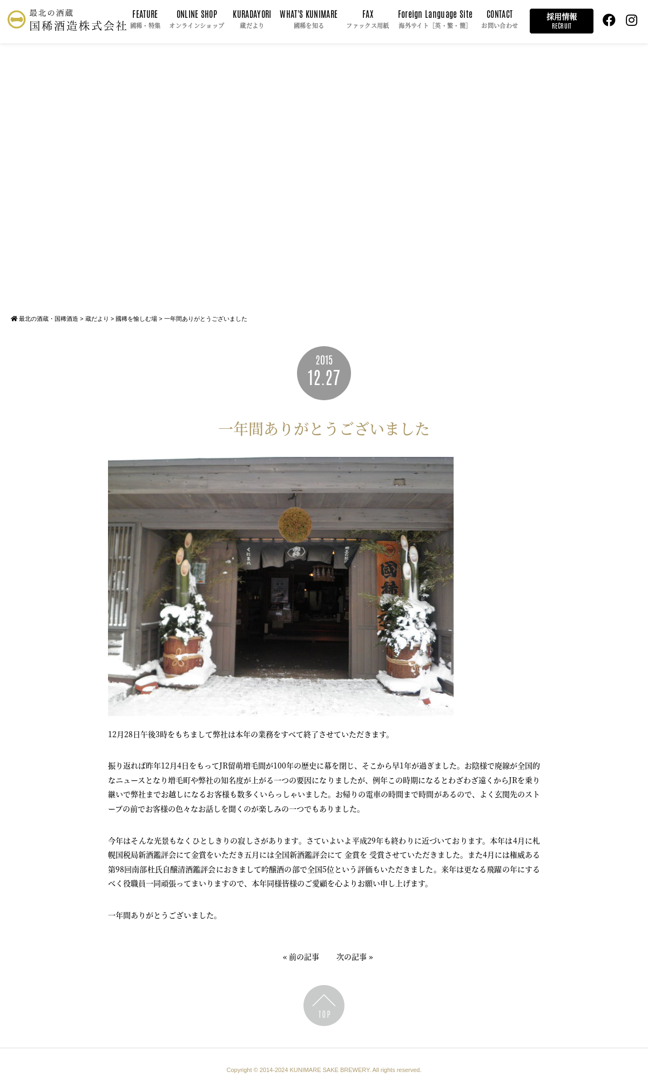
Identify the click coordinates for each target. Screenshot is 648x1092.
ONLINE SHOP (196, 20)
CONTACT (499, 20)
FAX (367, 20)
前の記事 (304, 956)
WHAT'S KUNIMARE (309, 20)
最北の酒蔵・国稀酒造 (44, 318)
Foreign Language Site (435, 20)
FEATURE (145, 20)
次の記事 (351, 956)
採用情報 (561, 21)
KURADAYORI (252, 20)
